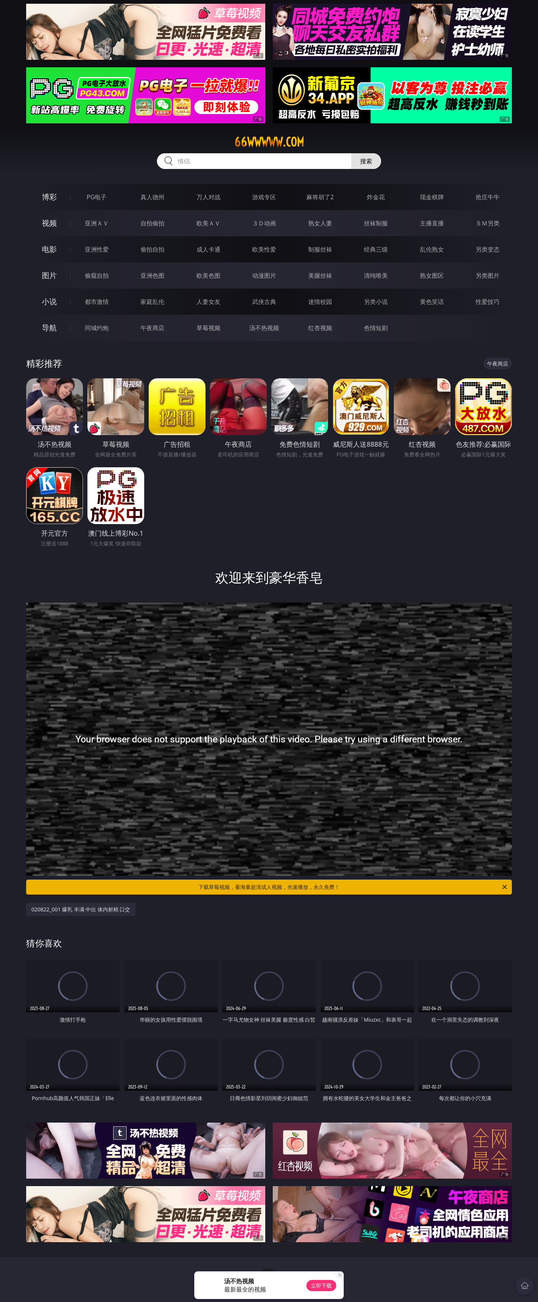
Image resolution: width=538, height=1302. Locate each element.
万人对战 (208, 197)
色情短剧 (376, 328)
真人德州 (152, 197)
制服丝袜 (320, 249)
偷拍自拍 (152, 249)
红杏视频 (320, 328)
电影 (49, 249)
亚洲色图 (152, 275)
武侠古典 (264, 302)
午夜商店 (152, 328)
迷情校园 (320, 302)
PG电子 (96, 197)
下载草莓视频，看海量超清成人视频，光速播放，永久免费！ (353, 887)
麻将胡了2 (320, 197)
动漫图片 (264, 275)
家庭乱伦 (152, 302)
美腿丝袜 (320, 275)
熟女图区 (432, 275)
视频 (49, 223)
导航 (49, 328)
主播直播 (432, 223)
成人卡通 (208, 249)
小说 (49, 301)
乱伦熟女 (432, 249)
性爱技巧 (488, 302)
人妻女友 (208, 302)
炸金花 (376, 197)
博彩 (49, 197)
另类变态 (488, 249)
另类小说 (376, 302)
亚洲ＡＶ (97, 223)
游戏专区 (264, 197)
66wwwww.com (269, 142)
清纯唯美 (376, 275)
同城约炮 (97, 328)
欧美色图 (208, 275)
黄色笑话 (432, 302)
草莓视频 (208, 328)
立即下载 (321, 1285)
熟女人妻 (320, 223)
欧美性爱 (264, 249)
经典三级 (376, 249)
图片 (49, 275)
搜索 (366, 161)
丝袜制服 (376, 223)
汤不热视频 (264, 328)
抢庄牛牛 (488, 197)
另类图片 (488, 275)
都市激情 (97, 302)
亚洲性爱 (97, 249)
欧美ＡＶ (208, 223)
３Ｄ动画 (264, 223)
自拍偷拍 (152, 223)
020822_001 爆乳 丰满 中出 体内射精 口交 (80, 909)
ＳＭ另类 (488, 223)
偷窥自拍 (97, 275)
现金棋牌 (432, 197)
